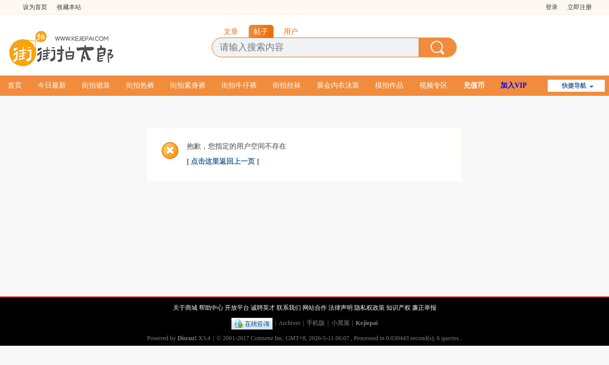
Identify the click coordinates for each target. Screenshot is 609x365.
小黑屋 (340, 322)
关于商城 (185, 307)
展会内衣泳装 (338, 85)
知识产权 (398, 307)
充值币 (474, 85)
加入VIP (513, 85)
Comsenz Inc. (267, 338)
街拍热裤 (140, 85)
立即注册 (579, 7)
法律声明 (340, 307)
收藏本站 (69, 7)
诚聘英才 (263, 307)
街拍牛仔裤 (239, 85)
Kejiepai (367, 322)
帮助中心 (211, 307)
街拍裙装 (96, 85)
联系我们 (289, 307)
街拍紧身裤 (188, 85)
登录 (552, 7)
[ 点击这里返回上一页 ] (223, 161)
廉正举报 (424, 307)
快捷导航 (574, 85)
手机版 (316, 322)
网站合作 (314, 307)
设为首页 (35, 7)
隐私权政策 (369, 307)
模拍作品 (389, 85)
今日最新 (52, 85)
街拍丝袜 (287, 85)
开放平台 (237, 307)
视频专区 (433, 85)
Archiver (289, 322)
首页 (15, 85)
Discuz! (187, 338)
